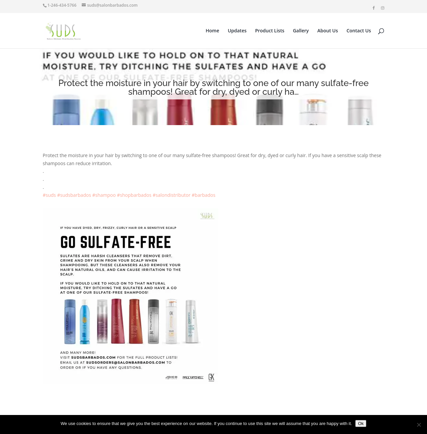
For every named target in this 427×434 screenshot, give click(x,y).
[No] (418, 424)
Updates (237, 31)
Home (213, 31)
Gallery (301, 31)
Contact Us (359, 31)
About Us (327, 31)
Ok (361, 423)
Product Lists (270, 31)
